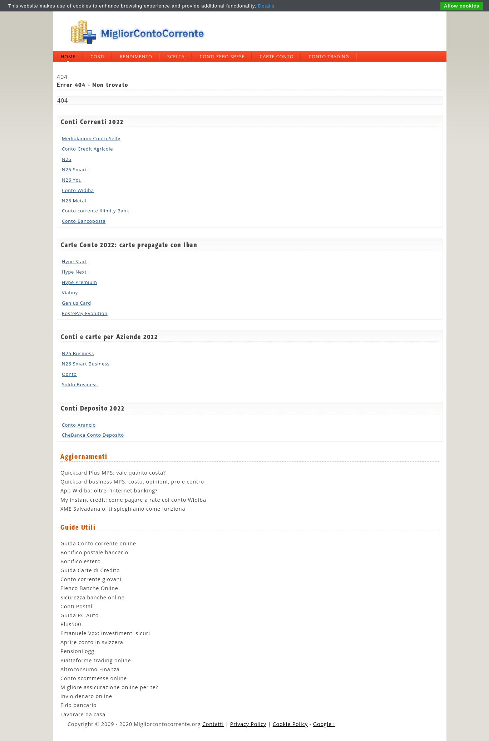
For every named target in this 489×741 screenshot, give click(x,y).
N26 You (72, 180)
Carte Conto (276, 56)
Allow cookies (461, 6)
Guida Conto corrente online (98, 543)
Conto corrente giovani (91, 579)
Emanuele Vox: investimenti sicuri (105, 633)
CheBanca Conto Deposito (93, 435)
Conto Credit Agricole (87, 149)
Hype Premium (79, 282)
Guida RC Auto (79, 615)
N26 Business (78, 353)
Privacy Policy (248, 724)
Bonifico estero (80, 561)
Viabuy (70, 292)
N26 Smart (74, 169)
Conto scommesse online (93, 678)
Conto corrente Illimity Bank (95, 210)
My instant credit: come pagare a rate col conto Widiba (133, 499)
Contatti (213, 724)
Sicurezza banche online (92, 597)
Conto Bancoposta (83, 221)
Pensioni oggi (78, 651)
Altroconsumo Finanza (90, 669)
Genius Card (76, 303)
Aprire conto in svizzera (91, 642)
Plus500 (70, 624)
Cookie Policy (290, 724)
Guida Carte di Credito (90, 570)
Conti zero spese (221, 56)
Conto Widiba (78, 190)
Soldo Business (80, 384)
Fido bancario (78, 705)
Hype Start (74, 261)
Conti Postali (77, 606)
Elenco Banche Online (89, 588)
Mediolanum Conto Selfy (91, 138)
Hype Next (74, 272)
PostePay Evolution (85, 313)
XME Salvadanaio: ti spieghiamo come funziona (122, 508)
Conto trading (328, 56)
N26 (66, 159)
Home (68, 56)
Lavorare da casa (82, 714)
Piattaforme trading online (95, 660)
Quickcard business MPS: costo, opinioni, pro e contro (132, 481)
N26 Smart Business (86, 363)
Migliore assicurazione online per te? (109, 687)
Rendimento (136, 56)
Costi (97, 56)
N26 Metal (74, 200)
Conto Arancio (79, 425)
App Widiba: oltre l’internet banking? (109, 490)
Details (266, 6)
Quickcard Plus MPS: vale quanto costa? (113, 472)
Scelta (176, 56)
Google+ (324, 724)
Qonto (69, 374)
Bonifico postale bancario (94, 552)
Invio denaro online (86, 696)
